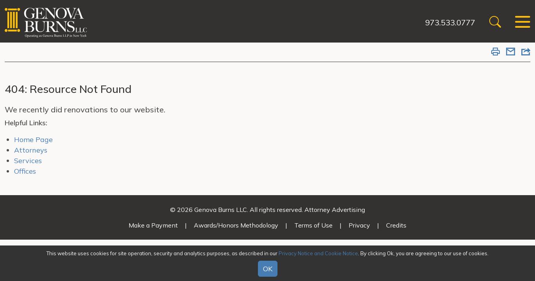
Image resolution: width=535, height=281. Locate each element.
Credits (396, 225)
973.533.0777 (450, 22)
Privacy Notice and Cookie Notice (318, 253)
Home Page (33, 139)
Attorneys (30, 150)
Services (28, 160)
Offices (25, 171)
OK (267, 268)
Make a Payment (153, 225)
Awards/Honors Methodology (236, 225)
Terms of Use (313, 225)
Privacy (359, 225)
